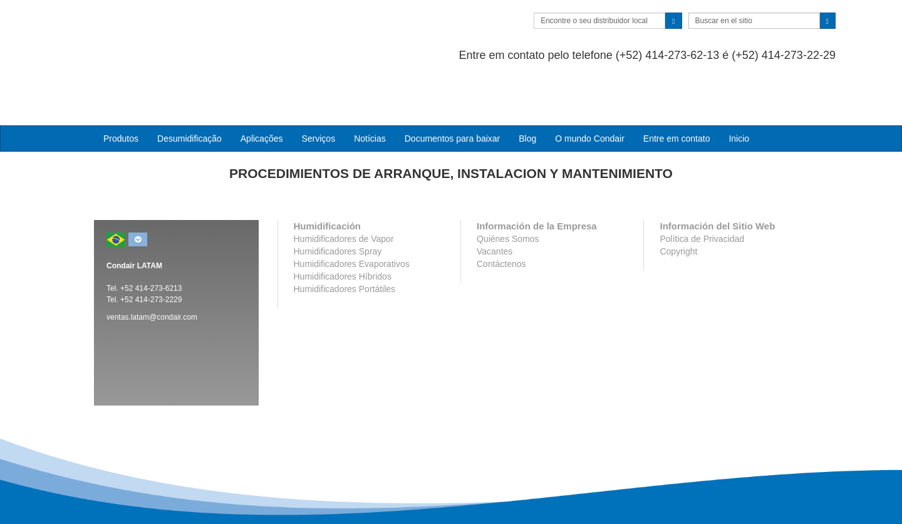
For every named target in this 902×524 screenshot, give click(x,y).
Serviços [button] (318, 88)
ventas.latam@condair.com (151, 267)
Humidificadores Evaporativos (352, 214)
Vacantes (494, 202)
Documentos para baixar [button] (452, 88)
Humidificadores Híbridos (342, 227)
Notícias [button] (370, 88)
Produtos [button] (120, 88)
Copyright (678, 202)
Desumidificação (189, 88)
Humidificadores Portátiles (345, 239)
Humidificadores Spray (338, 202)
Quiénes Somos (508, 189)
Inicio (738, 88)
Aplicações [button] (262, 88)
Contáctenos (501, 214)
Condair (166, 28)
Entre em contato (676, 88)
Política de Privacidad (702, 189)
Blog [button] (527, 88)
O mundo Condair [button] (590, 88)
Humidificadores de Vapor (344, 189)
